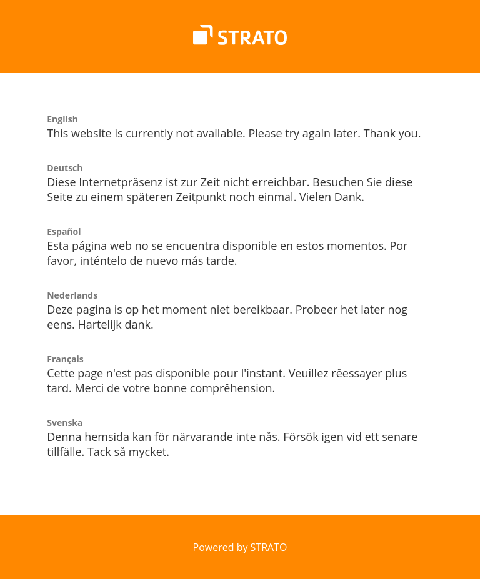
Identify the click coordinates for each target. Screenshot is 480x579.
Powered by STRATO (240, 547)
